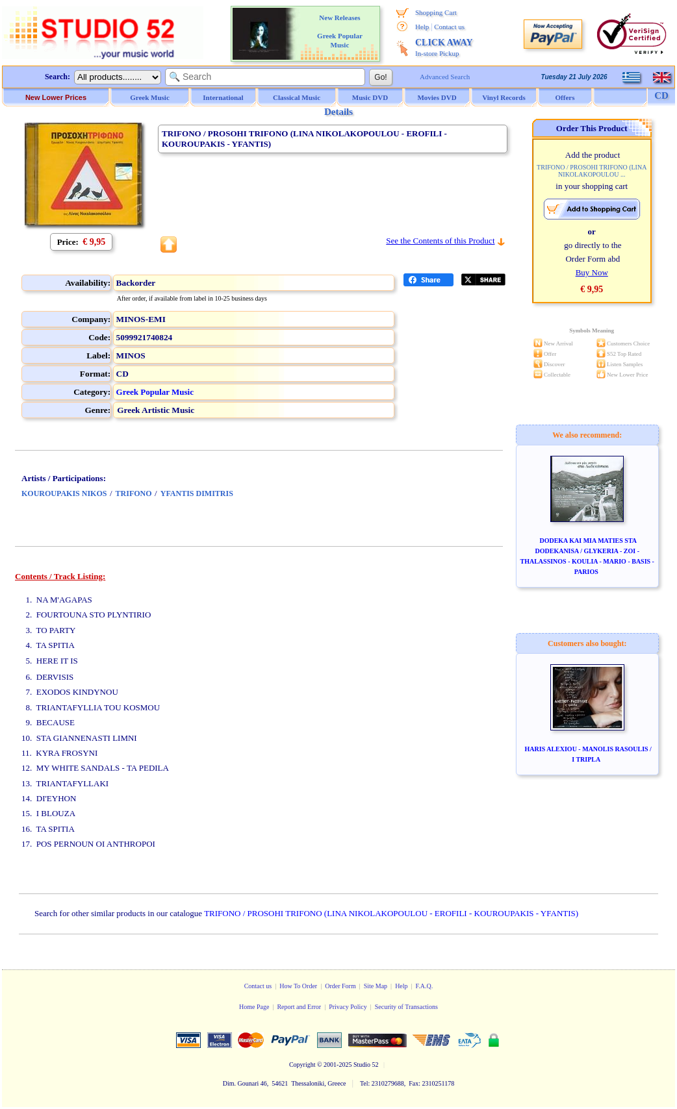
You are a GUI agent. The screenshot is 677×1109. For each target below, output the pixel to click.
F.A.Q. (424, 986)
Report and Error (299, 1006)
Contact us (449, 27)
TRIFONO (134, 493)
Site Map (375, 986)
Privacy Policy (348, 1006)
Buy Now (592, 272)
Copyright (302, 1064)
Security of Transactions (406, 1006)
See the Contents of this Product (440, 240)
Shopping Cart (436, 12)
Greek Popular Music (155, 392)
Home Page (254, 1006)
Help (422, 27)
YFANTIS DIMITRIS (196, 493)
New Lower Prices (55, 97)
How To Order (298, 986)
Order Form (340, 986)
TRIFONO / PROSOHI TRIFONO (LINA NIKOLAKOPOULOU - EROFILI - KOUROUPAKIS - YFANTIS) (391, 913)
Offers (565, 97)
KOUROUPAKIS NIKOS (64, 493)
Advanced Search (445, 77)
